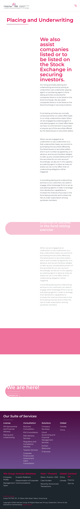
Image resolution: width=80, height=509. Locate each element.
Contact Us (13, 395)
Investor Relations (23, 477)
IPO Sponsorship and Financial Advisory (10, 429)
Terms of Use (62, 502)
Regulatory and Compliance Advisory (29, 444)
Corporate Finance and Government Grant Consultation (28, 458)
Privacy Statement (49, 502)
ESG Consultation (30, 432)
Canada (63, 427)
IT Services (46, 452)
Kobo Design (27, 505)
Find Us (71, 480)
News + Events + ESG (49, 477)
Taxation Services (30, 450)
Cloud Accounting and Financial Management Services (48, 437)
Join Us (71, 483)
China (62, 430)
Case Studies (46, 481)
